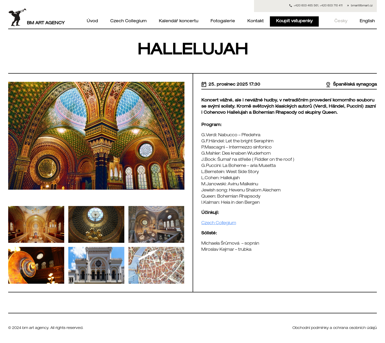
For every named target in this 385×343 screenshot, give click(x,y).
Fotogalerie (223, 21)
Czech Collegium (128, 21)
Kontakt (255, 21)
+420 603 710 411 (331, 6)
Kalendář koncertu (178, 21)
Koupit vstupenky (294, 21)
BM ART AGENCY (36, 17)
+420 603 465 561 (306, 6)
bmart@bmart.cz (362, 6)
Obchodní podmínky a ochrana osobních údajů (334, 328)
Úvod (92, 21)
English (367, 21)
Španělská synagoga (351, 85)
